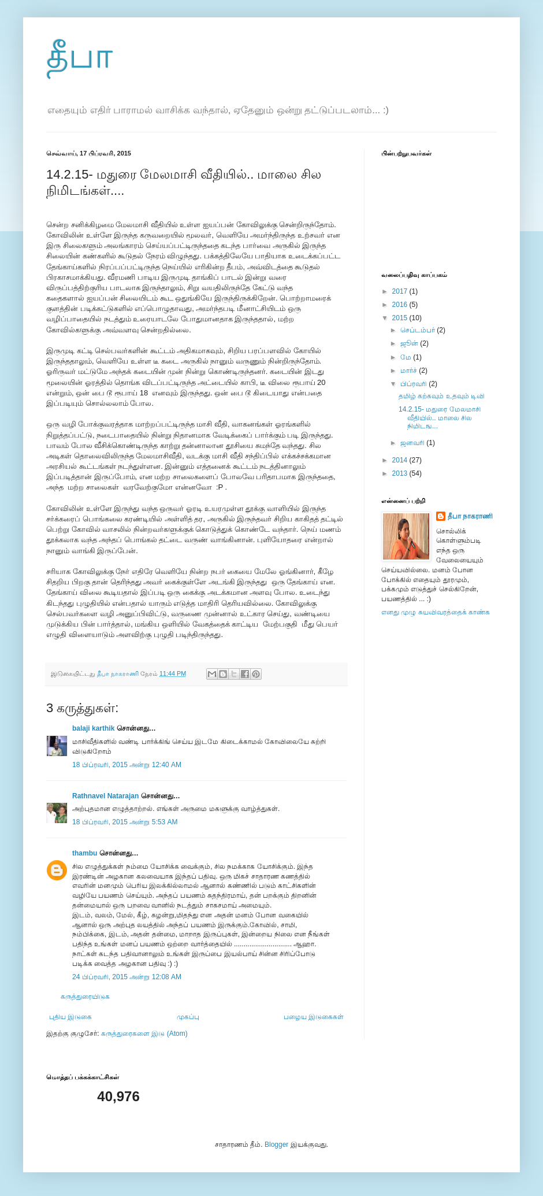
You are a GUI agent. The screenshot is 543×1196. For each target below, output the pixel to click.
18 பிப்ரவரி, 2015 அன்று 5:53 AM (124, 822)
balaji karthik (93, 728)
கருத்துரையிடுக (85, 997)
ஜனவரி (413, 443)
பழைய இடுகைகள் (314, 1017)
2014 (401, 460)
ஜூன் (410, 343)
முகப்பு (188, 1017)
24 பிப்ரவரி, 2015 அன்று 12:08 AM (126, 977)
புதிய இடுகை (70, 1017)
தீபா (79, 55)
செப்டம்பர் (418, 330)
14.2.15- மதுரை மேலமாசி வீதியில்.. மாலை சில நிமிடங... (440, 417)
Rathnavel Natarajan (105, 796)
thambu (84, 853)
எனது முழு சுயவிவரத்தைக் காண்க (435, 612)
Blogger (276, 1145)
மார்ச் (409, 370)
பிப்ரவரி (414, 384)
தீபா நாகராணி (470, 516)
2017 (401, 291)
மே (406, 357)
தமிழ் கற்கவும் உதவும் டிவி (442, 396)
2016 (401, 305)
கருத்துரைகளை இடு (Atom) (144, 1034)
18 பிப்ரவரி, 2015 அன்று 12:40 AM (126, 765)
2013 (401, 473)
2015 (401, 318)
